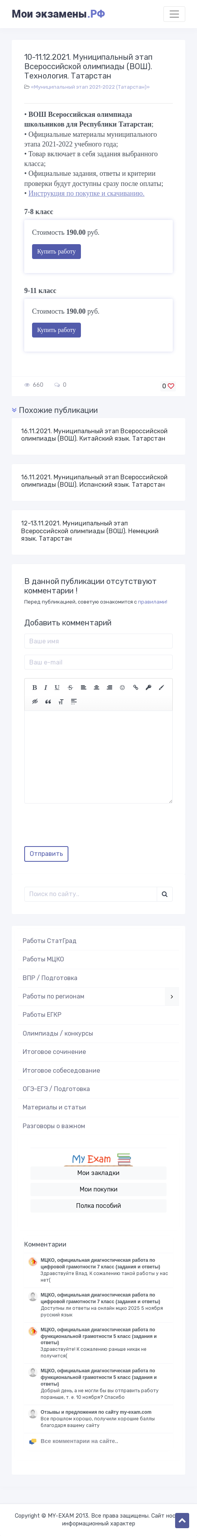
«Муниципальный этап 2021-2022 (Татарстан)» (90, 87)
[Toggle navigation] (174, 14)
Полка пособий (98, 1205)
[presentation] (83, 828)
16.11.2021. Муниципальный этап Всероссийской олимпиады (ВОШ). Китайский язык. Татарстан (94, 434)
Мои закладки (98, 1173)
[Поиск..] (90, 894)
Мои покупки (99, 1189)
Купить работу (56, 251)
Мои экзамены (58, 14)
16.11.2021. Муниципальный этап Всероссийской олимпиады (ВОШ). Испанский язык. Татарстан (94, 480)
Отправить (46, 853)
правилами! (152, 602)
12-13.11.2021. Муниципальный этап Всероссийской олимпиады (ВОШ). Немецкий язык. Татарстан (90, 531)
